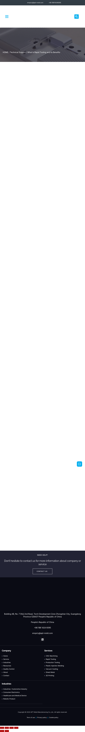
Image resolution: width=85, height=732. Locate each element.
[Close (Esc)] (2, 728)
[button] (7, 16)
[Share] (7, 728)
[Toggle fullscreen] (11, 728)
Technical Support (18, 52)
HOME (5, 52)
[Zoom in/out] (16, 728)
